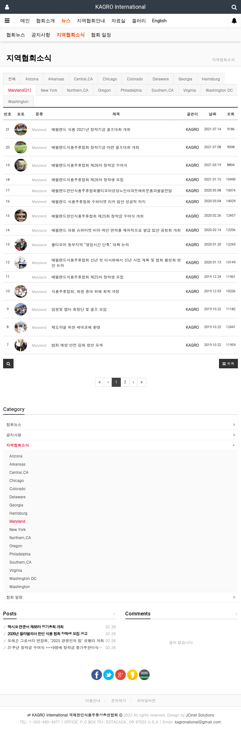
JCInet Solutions (200, 714)
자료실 (118, 21)
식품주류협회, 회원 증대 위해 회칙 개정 (85, 291)
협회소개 (45, 21)
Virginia (189, 90)
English (159, 21)
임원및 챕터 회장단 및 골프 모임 (79, 309)
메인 (25, 21)
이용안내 (92, 700)
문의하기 (118, 700)
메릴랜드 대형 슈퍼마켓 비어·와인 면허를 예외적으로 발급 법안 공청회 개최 (116, 230)
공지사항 (40, 35)
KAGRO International (120, 6)
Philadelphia (131, 90)
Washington (18, 101)
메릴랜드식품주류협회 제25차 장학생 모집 (87, 276)
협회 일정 (101, 35)
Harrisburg (211, 78)
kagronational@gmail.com (198, 721)
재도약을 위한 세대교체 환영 (75, 327)
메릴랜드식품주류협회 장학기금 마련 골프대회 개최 (95, 147)
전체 (12, 78)
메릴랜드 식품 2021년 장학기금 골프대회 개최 (91, 129)
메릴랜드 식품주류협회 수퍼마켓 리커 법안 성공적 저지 (98, 201)
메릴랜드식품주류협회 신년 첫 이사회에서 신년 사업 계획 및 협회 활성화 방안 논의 (116, 262)
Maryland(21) (19, 90)
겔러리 (139, 21)
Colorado (135, 78)
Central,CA (83, 78)
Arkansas (56, 78)
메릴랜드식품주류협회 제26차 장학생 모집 (87, 179)
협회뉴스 (15, 35)
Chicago (110, 78)
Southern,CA (163, 90)
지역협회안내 (91, 21)
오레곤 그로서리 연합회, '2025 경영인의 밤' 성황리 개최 (53, 640)
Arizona (31, 78)
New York (49, 90)
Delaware (161, 78)
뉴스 (66, 21)
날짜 (212, 113)
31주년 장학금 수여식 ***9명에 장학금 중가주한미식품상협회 (58, 647)
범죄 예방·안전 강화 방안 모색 (77, 345)
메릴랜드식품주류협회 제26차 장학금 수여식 (89, 165)
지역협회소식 (70, 35)
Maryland (17, 521)
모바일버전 (146, 700)
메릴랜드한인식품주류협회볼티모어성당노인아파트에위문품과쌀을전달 (111, 190)
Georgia (185, 78)
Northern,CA (77, 90)
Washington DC (219, 90)
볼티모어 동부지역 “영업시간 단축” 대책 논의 (90, 244)
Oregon (104, 90)
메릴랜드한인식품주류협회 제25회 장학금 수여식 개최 (97, 216)
